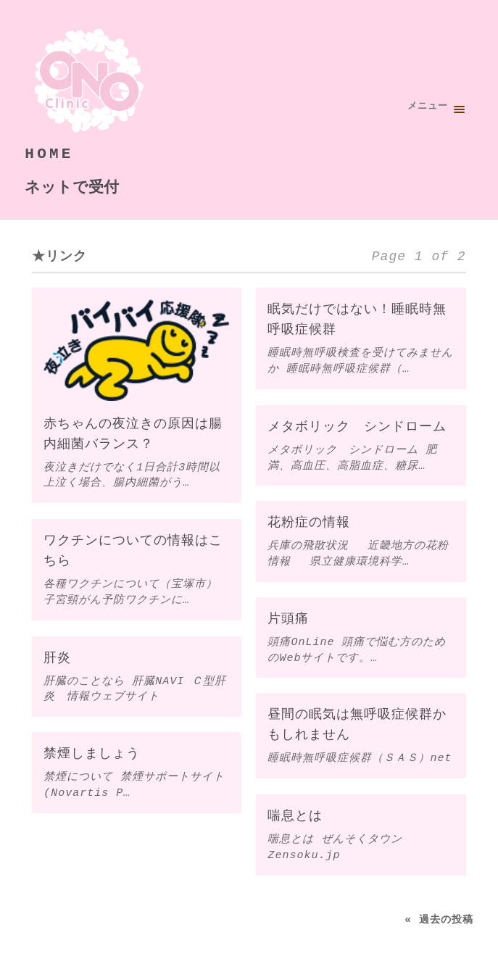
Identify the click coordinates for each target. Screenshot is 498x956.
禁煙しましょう (91, 753)
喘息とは (295, 816)
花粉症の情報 (308, 523)
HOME (49, 154)
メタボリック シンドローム (357, 427)
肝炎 (57, 658)
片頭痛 (288, 619)
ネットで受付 (72, 186)
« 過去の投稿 (438, 919)
